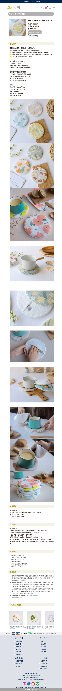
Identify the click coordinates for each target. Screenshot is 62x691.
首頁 (10, 14)
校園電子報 (43, 661)
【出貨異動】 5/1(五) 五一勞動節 (31, 2)
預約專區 (18, 666)
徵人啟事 (18, 649)
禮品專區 (43, 646)
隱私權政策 (19, 654)
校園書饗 (43, 649)
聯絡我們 (18, 644)
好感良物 (35, 24)
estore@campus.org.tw (33, 676)
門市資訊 (18, 646)
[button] (42, 8)
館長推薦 (43, 644)
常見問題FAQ (19, 641)
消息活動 (18, 652)
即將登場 (43, 652)
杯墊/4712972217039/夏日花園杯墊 (35, 628)
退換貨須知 (29, 593)
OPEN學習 (43, 669)
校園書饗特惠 (19, 661)
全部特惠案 (18, 663)
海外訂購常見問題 (31, 595)
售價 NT (30, 29)
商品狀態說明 (33, 36)
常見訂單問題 (21, 580)
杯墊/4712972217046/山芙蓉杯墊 (17, 628)
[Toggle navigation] (54, 7)
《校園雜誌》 (44, 666)
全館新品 (43, 641)
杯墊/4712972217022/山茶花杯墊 (53, 628)
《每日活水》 (44, 663)
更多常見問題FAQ (17, 598)
